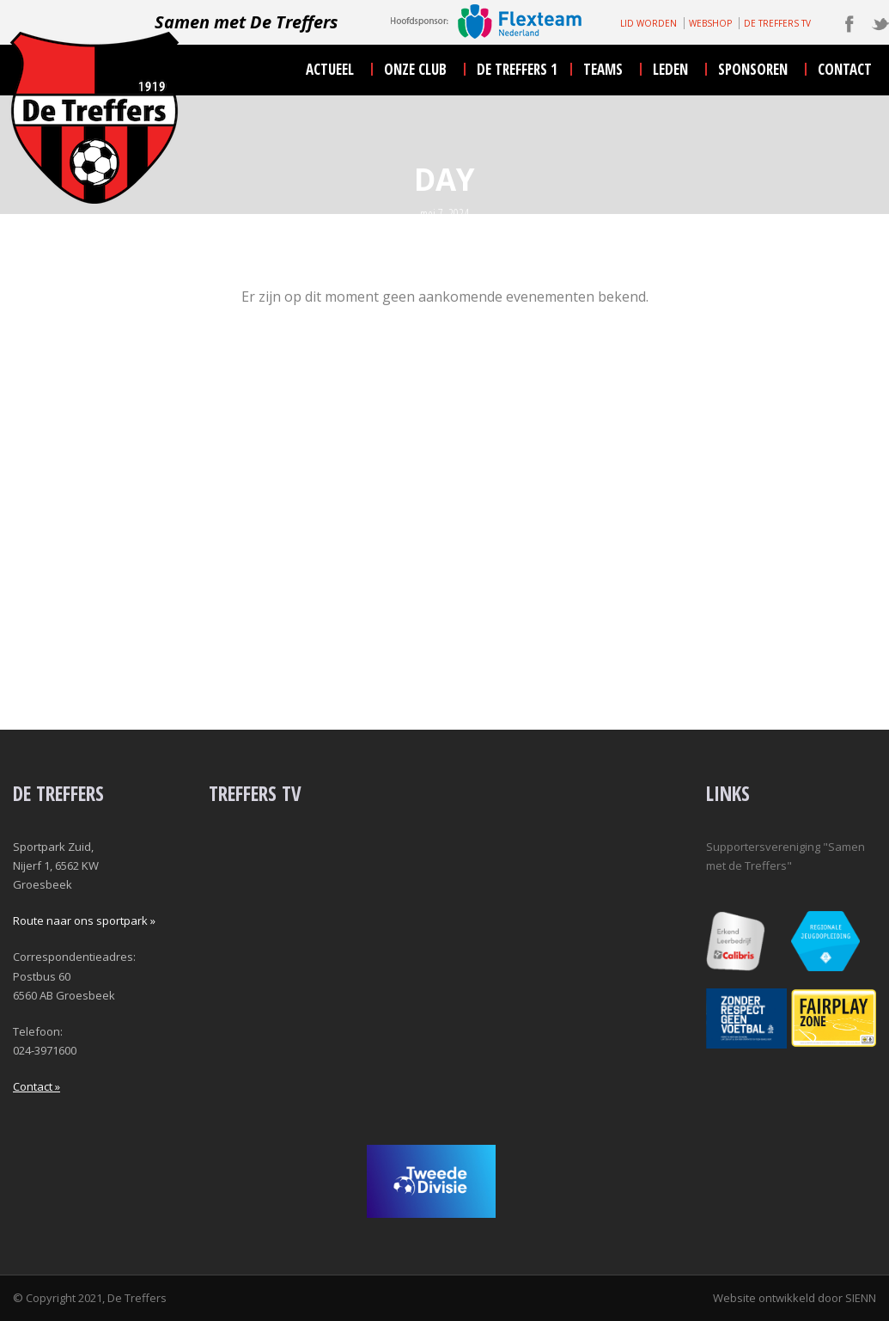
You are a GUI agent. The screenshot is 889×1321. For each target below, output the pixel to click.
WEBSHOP (710, 23)
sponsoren (753, 69)
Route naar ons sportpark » (84, 920)
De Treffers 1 (517, 69)
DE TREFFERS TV (777, 23)
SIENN (860, 1298)
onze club (415, 69)
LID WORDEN (648, 23)
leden (670, 69)
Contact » (36, 1086)
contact (845, 69)
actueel (330, 69)
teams (603, 69)
